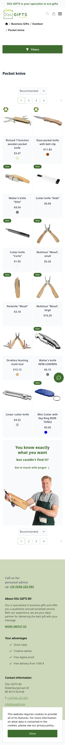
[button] (60, 14)
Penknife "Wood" (17, 306)
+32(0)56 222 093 (17, 698)
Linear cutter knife (17, 414)
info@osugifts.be (15, 704)
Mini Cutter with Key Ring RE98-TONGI (48, 418)
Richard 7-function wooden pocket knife (17, 144)
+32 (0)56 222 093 (22, 587)
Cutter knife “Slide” (48, 198)
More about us (15, 626)
